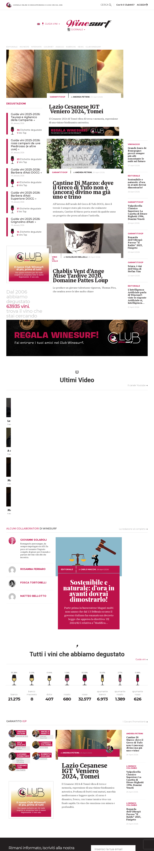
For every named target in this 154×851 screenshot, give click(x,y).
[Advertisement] (140, 95)
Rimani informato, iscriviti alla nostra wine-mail (41, 771)
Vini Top (21, 133)
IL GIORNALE (54, 805)
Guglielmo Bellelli (76, 257)
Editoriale (12, 47)
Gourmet (49, 47)
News (80, 47)
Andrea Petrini (81, 97)
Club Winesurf (93, 47)
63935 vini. (18, 306)
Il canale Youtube (138, 385)
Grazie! (104, 818)
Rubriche (71, 47)
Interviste (36, 47)
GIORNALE (78, 29)
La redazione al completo (133, 449)
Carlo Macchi (88, 489)
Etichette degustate (29, 130)
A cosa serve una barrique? (60, 423)
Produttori (79, 814)
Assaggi (60, 47)
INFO (104, 805)
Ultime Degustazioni (84, 810)
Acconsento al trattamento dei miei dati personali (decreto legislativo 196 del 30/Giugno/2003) (43, 783)
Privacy (104, 822)
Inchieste (24, 47)
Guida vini (142, 579)
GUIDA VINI (52, 24)
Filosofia (105, 814)
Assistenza (106, 826)
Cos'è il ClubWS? (125, 4)
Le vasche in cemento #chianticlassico (33, 423)
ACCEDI (142, 4)
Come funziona (81, 818)
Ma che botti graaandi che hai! (98, 423)
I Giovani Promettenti (135, 641)
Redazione (106, 810)
